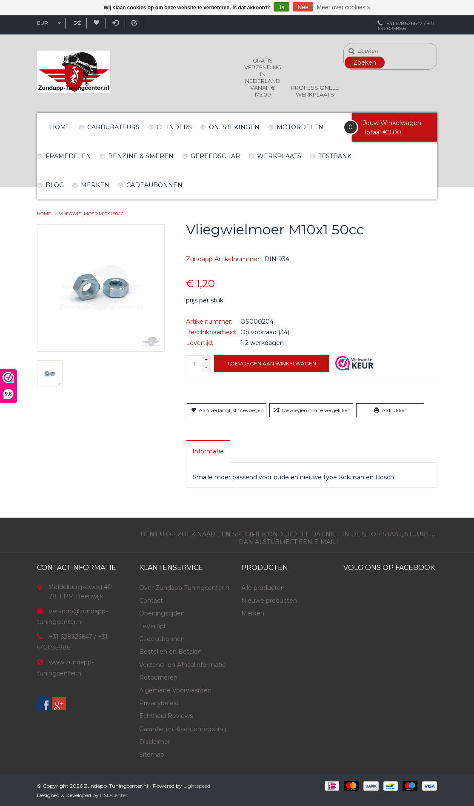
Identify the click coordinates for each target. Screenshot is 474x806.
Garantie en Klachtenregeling (182, 729)
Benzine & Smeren (141, 156)
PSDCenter (114, 795)
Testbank (334, 156)
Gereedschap (215, 156)
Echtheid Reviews (166, 716)
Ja (281, 7)
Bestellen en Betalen (170, 651)
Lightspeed (196, 786)
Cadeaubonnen (154, 185)
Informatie (208, 451)
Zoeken (364, 62)
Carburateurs (113, 127)
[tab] (208, 451)
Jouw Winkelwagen (392, 123)
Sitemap (151, 754)
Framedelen (68, 156)
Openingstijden (162, 613)
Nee (302, 7)
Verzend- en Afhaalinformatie (182, 665)
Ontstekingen (234, 127)
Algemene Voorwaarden (175, 690)
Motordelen (300, 127)
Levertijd (152, 626)
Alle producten (263, 588)
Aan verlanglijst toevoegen (226, 410)
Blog (55, 185)
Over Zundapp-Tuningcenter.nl (185, 588)
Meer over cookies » (343, 7)
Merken (95, 185)
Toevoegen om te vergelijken (311, 410)
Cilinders (174, 127)
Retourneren (158, 677)
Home (60, 127)
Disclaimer (154, 742)
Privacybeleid (159, 703)
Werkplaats (279, 156)
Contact (151, 600)
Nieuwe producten (269, 600)
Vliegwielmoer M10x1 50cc (91, 213)
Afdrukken (390, 410)
